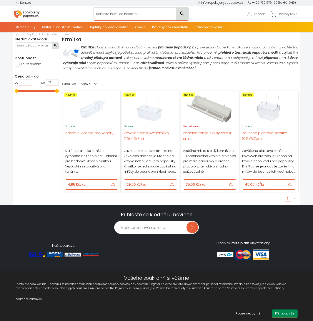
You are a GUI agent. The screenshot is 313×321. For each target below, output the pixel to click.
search (55, 45)
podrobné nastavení (31, 298)
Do (43, 82)
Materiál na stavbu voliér (62, 27)
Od (16, 82)
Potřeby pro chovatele (170, 27)
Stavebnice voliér (208, 27)
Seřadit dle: (69, 84)
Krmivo (140, 27)
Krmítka (68, 34)
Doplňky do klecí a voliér (108, 27)
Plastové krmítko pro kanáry (89, 133)
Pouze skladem (31, 64)
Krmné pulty (25, 27)
